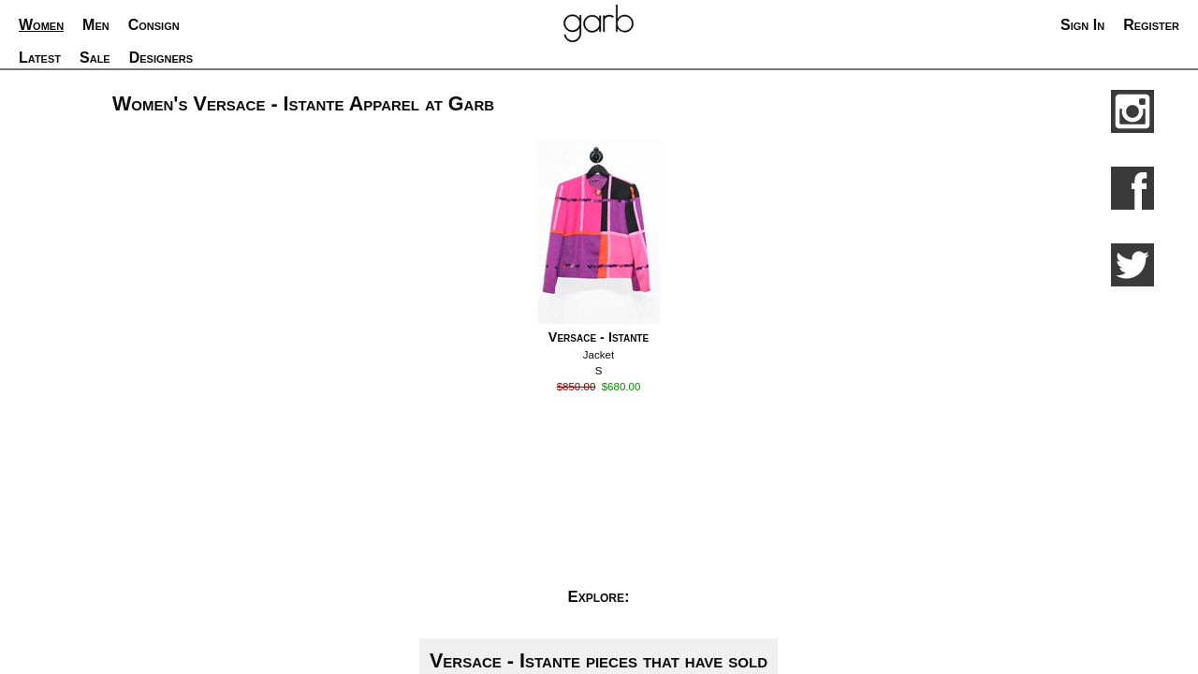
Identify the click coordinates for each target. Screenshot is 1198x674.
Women (41, 25)
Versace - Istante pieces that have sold (598, 660)
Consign (154, 25)
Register (1151, 25)
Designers (161, 58)
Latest (40, 58)
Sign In (1082, 25)
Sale (95, 58)
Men (96, 25)
